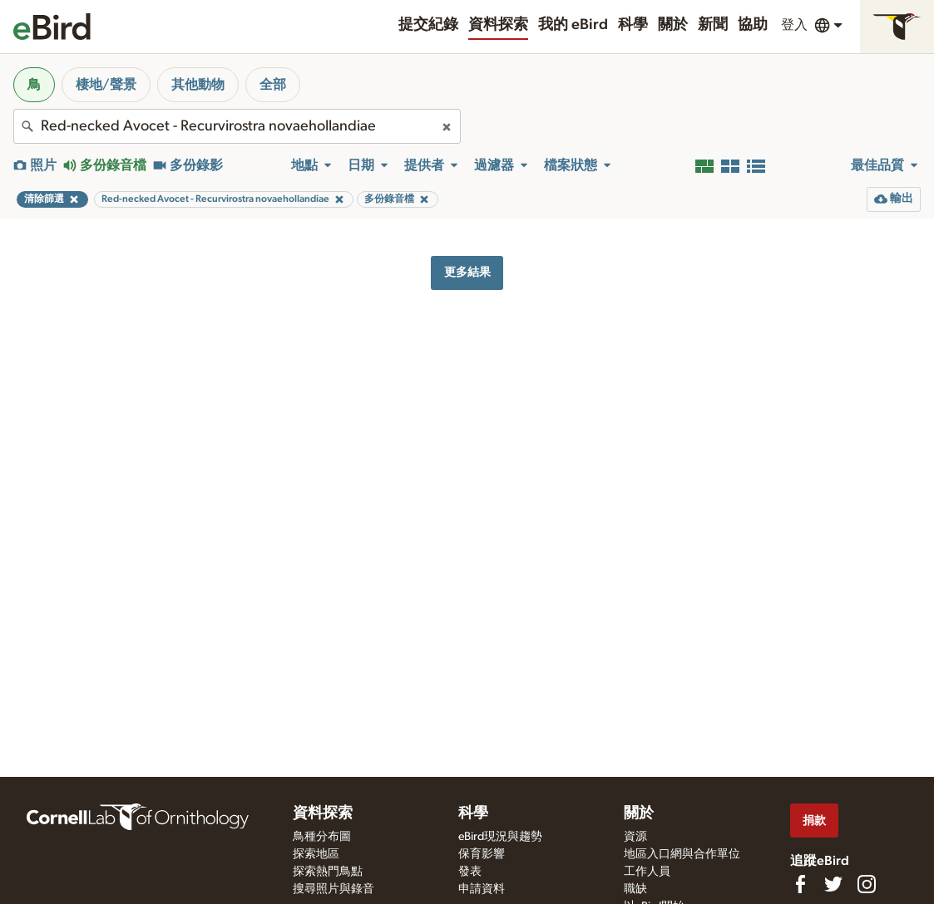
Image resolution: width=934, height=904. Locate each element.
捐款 (814, 820)
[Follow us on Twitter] (833, 884)
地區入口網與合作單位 (682, 854)
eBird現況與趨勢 (500, 837)
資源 (635, 837)
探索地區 (316, 854)
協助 (753, 24)
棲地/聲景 (106, 84)
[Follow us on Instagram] (867, 884)
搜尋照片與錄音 (333, 889)
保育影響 (481, 854)
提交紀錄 (428, 24)
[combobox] (237, 126)
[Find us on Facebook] (800, 884)
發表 (470, 871)
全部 (272, 84)
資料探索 (498, 24)
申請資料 (481, 889)
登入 (794, 25)
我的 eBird (573, 24)
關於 (673, 24)
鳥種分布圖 (322, 837)
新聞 (713, 24)
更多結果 (467, 272)
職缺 (635, 889)
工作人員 (647, 871)
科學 (633, 24)
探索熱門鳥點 (328, 871)
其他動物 (198, 84)
